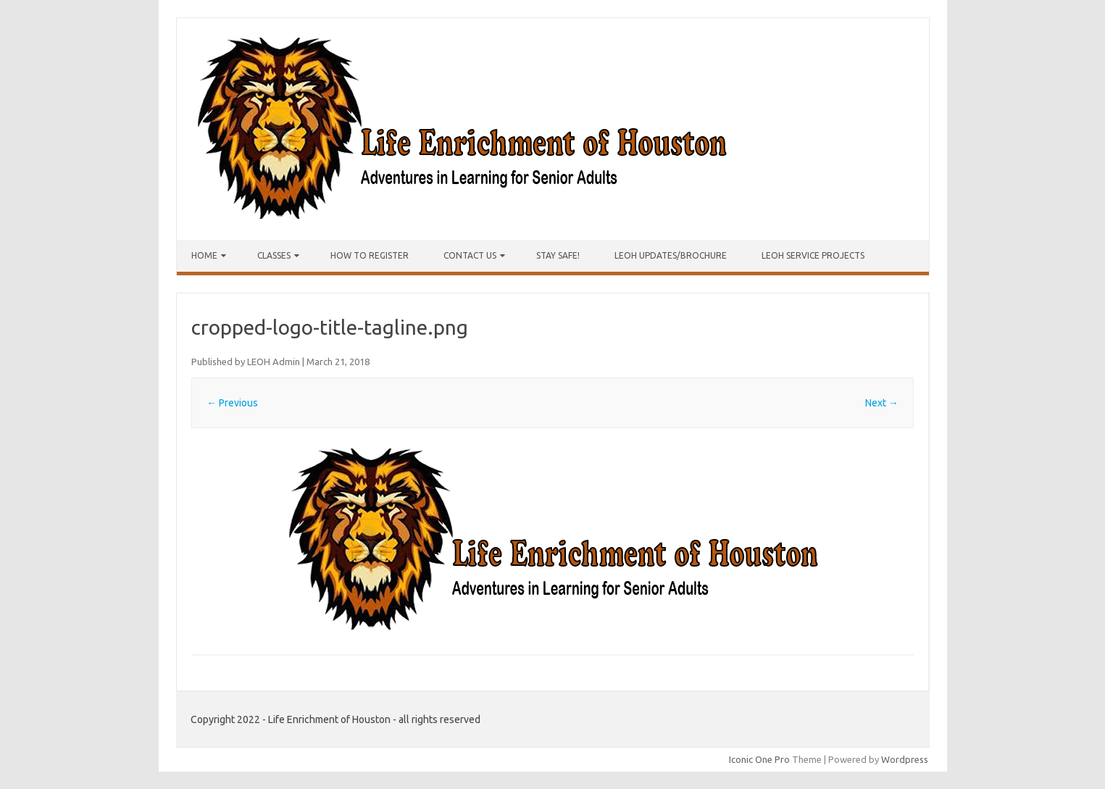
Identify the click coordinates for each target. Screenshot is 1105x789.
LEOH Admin (273, 361)
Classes (274, 255)
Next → (881, 403)
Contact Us (469, 255)
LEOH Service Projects (813, 255)
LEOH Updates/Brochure (670, 255)
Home (204, 255)
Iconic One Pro (759, 759)
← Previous (232, 403)
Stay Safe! (558, 255)
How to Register (369, 255)
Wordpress (904, 759)
